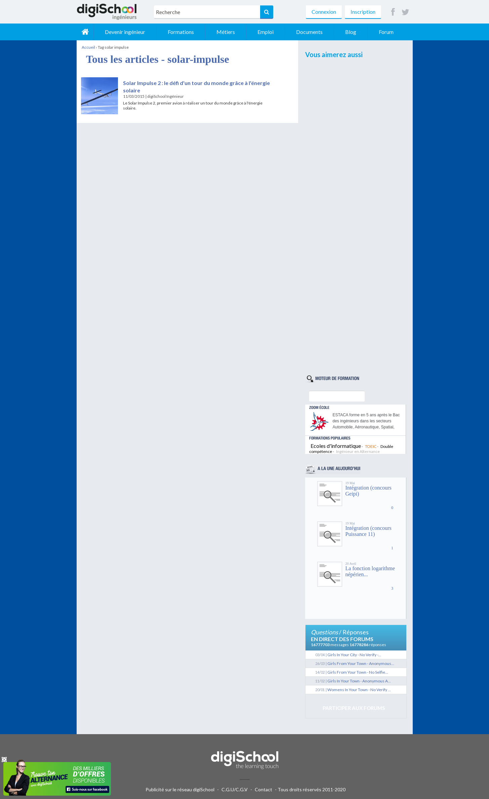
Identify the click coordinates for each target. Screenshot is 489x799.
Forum (386, 32)
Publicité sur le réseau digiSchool (180, 789)
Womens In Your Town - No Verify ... (359, 689)
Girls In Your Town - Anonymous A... (359, 680)
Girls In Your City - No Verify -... (354, 654)
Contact (263, 789)
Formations (181, 32)
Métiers (225, 32)
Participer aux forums (354, 708)
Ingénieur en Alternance (358, 451)
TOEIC (370, 446)
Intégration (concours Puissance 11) (368, 531)
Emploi (265, 32)
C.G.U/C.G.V (234, 789)
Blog (350, 32)
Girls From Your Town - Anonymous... (360, 663)
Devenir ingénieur (125, 32)
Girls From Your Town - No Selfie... (357, 672)
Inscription (363, 11)
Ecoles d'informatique (336, 446)
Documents (309, 32)
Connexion (324, 11)
